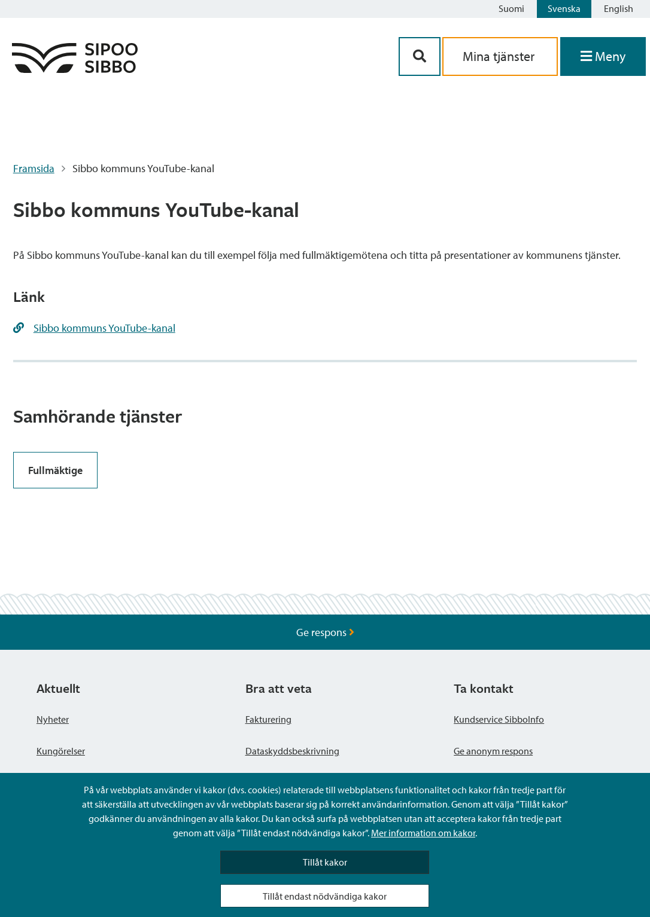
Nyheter (53, 719)
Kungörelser (61, 751)
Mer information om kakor (423, 833)
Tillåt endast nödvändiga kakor (325, 896)
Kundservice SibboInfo (499, 719)
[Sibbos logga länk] (75, 69)
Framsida (33, 168)
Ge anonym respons (493, 751)
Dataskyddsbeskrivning (292, 751)
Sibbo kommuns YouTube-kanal (104, 328)
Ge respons (325, 632)
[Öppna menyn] (603, 56)
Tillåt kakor (325, 862)
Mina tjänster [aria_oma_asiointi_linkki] (500, 56)
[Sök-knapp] (420, 56)
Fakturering (268, 719)
